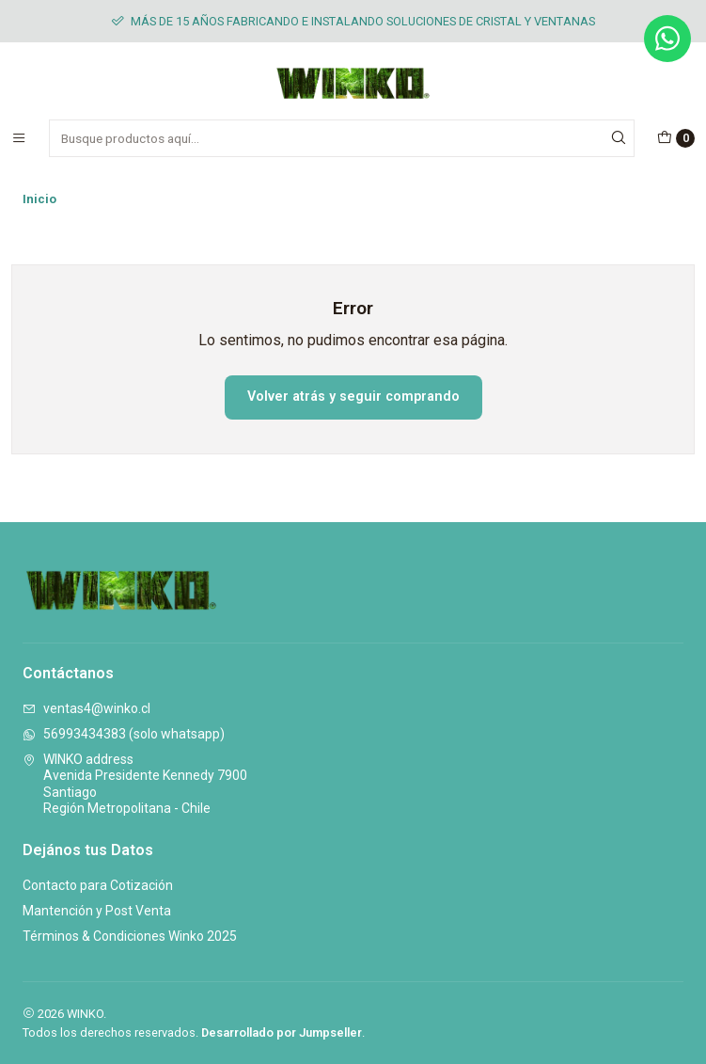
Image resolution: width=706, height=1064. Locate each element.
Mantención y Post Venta (97, 910)
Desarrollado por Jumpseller (281, 1032)
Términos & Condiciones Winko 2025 (130, 936)
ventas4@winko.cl (86, 708)
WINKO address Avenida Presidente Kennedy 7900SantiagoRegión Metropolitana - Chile (135, 784)
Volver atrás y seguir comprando (353, 397)
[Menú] (18, 138)
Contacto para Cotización (98, 885)
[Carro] (676, 138)
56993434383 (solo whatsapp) (124, 733)
